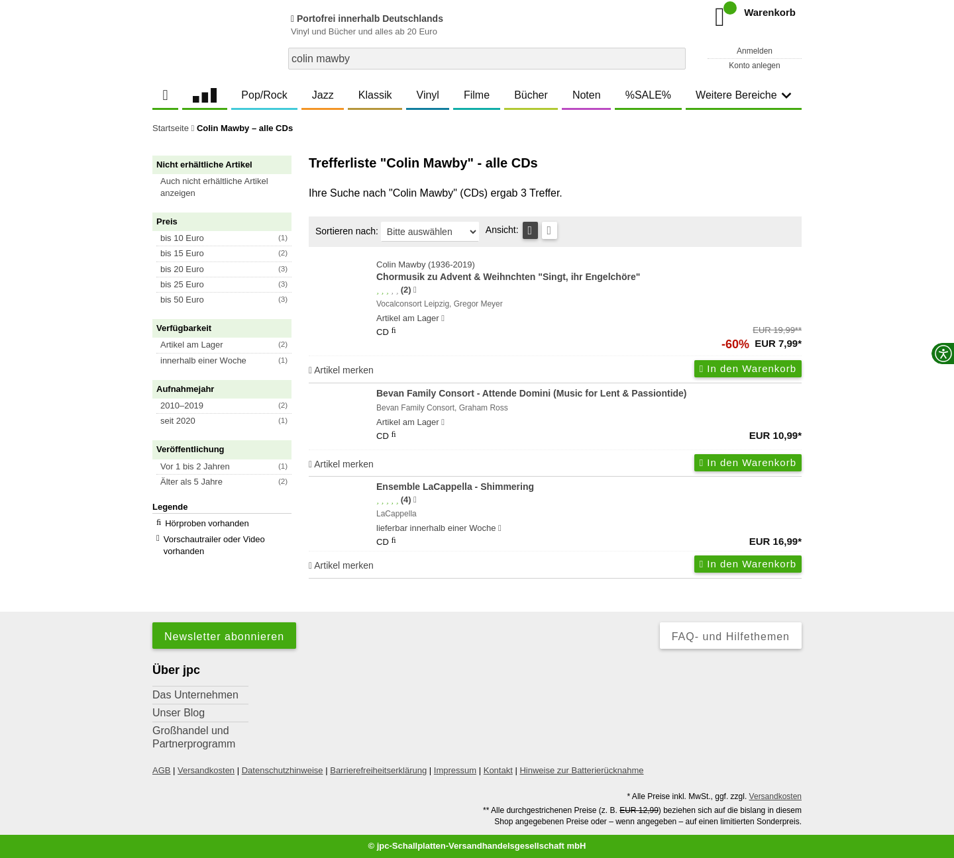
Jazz (323, 95)
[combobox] (487, 59)
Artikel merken (341, 370)
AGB (161, 770)
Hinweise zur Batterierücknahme (581, 770)
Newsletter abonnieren (224, 636)
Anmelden (754, 51)
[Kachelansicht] (549, 230)
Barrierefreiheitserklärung (378, 770)
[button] (227, 187)
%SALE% (648, 95)
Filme (477, 95)
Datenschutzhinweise (282, 770)
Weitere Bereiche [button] (743, 95)
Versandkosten (206, 770)
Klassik (375, 95)
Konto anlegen (754, 65)
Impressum (455, 770)
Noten (586, 95)
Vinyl (428, 95)
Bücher (531, 95)
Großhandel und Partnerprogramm (193, 737)
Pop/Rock (264, 95)
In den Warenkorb (748, 368)
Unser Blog (178, 712)
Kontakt (498, 770)
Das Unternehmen (195, 694)
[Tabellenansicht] (530, 230)
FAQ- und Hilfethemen (731, 636)
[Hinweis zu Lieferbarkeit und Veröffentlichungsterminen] (443, 318)
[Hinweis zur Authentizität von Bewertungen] (415, 290)
